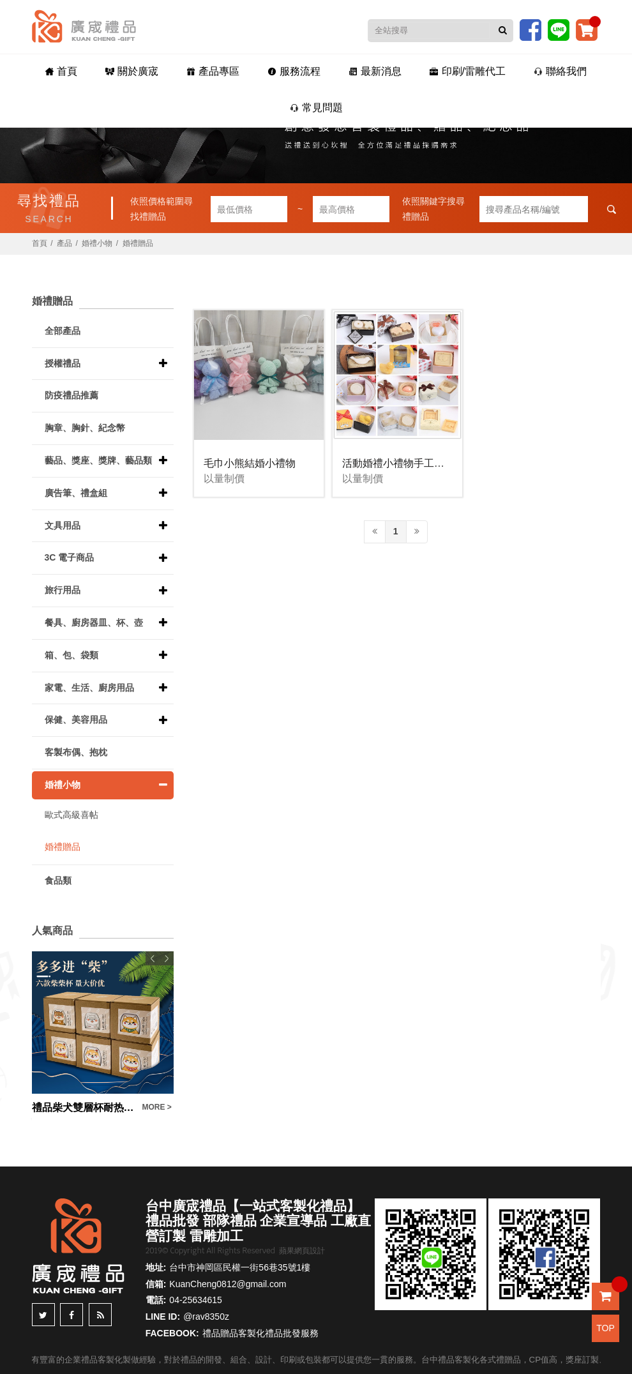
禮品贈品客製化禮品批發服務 (260, 1333)
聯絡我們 (560, 71)
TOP (605, 1328)
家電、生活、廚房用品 (89, 688)
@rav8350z (206, 1316)
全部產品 (62, 331)
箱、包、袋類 (71, 655)
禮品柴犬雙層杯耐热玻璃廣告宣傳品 (84, 1107)
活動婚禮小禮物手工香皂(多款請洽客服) (432, 463)
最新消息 (375, 71)
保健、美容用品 (76, 719)
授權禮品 (62, 363)
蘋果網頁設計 (302, 1251)
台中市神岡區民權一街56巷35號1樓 (239, 1267)
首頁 (61, 71)
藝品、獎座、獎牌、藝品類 (98, 460)
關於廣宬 (131, 71)
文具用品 (62, 525)
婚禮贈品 (138, 243)
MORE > (157, 1107)
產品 (64, 243)
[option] (103, 1033)
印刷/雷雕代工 (468, 71)
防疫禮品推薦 (71, 395)
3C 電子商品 (69, 557)
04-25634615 (195, 1300)
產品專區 (212, 71)
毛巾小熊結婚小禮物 (250, 463)
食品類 (58, 880)
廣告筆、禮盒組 (76, 493)
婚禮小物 (97, 243)
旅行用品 (62, 590)
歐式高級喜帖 (71, 815)
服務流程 (293, 71)
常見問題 (316, 107)
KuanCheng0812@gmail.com (227, 1284)
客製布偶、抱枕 (76, 752)
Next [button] (167, 958)
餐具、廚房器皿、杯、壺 (94, 622)
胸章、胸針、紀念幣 (85, 428)
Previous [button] (153, 958)
